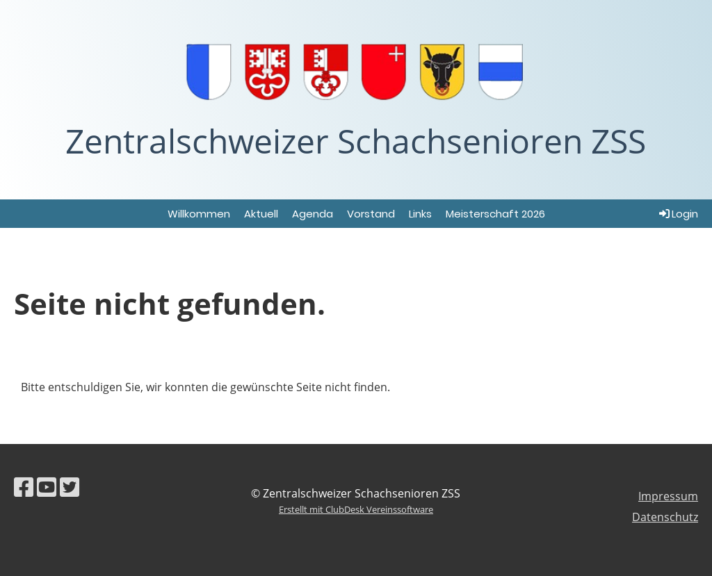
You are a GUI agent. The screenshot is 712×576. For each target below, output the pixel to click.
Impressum (668, 496)
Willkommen (199, 213)
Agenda (312, 213)
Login (677, 213)
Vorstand (371, 213)
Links (420, 213)
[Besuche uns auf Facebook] (23, 487)
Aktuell (261, 213)
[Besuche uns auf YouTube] (46, 487)
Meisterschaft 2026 (495, 213)
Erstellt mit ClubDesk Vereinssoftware (356, 509)
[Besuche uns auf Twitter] (69, 487)
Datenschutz (665, 517)
